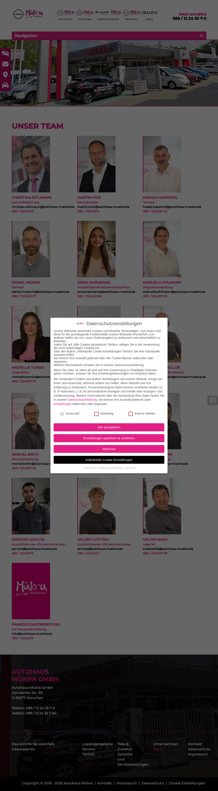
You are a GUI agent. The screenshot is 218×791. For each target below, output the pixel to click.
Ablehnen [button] (109, 447)
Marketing (103, 411)
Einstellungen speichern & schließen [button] (109, 436)
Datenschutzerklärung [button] (111, 466)
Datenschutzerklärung (82, 397)
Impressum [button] (129, 466)
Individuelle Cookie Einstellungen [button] (109, 457)
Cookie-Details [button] (90, 466)
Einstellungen (63, 401)
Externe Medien (142, 411)
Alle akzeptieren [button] (109, 425)
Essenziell (69, 411)
